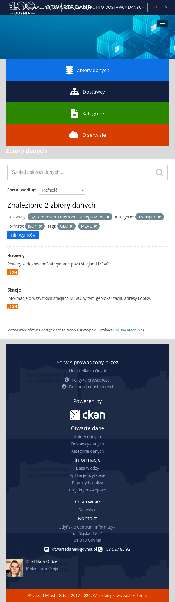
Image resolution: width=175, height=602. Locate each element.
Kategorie (87, 113)
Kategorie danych (87, 451)
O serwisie (87, 134)
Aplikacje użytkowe (88, 475)
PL (155, 7)
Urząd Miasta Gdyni (87, 370)
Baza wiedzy (87, 468)
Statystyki (87, 509)
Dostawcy (87, 91)
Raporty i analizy (87, 482)
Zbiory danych (88, 70)
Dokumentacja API (128, 330)
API (96, 330)
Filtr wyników (23, 235)
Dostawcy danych (87, 444)
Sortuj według (21, 189)
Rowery (16, 255)
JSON (12, 272)
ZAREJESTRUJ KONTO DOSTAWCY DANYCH (104, 7)
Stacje (14, 290)
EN (164, 7)
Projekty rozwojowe (87, 490)
